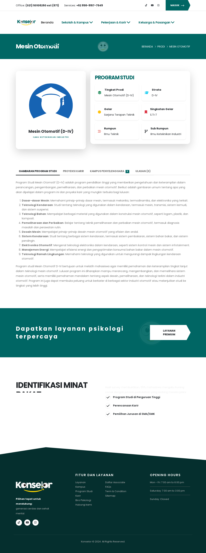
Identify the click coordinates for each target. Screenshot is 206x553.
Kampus (80, 486)
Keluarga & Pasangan (157, 22)
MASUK (178, 5)
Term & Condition (115, 491)
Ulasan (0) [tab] (143, 171)
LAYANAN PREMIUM (170, 332)
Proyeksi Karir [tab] (73, 171)
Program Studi (84, 491)
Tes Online (50, 45)
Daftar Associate (115, 482)
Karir (78, 495)
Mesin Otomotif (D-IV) (50, 131)
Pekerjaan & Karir (116, 22)
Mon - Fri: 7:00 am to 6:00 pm (167, 482)
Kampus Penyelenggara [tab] (109, 171)
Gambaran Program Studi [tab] (38, 171)
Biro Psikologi (83, 500)
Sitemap (110, 495)
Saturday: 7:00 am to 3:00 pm (167, 490)
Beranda (47, 22)
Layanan (80, 482)
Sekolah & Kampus (77, 22)
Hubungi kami (83, 504)
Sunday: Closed (159, 499)
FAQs (108, 486)
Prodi (161, 46)
